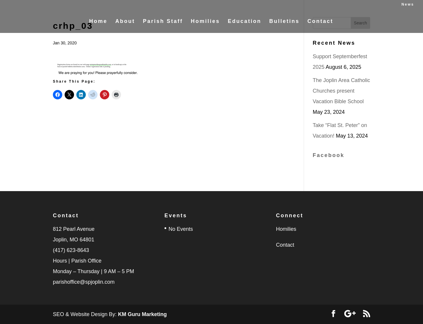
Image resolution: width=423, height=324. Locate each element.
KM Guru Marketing (142, 314)
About (125, 21)
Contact (320, 21)
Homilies (205, 21)
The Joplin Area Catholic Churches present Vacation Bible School (341, 90)
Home (98, 21)
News (408, 4)
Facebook (329, 155)
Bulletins (284, 21)
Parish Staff (163, 21)
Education (244, 21)
